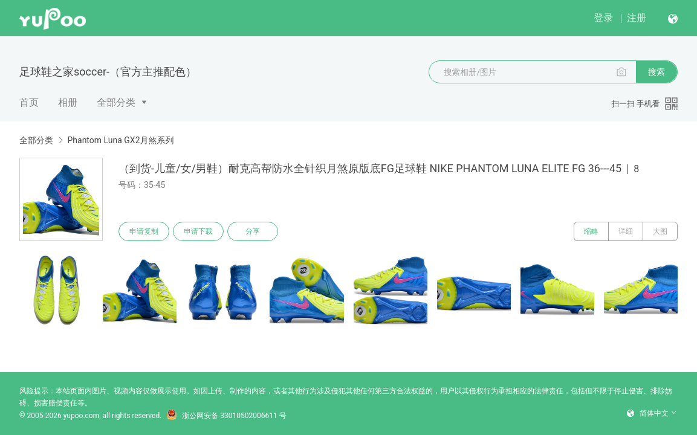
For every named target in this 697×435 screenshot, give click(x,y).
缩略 (591, 231)
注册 (636, 18)
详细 (625, 231)
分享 (252, 231)
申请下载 (198, 231)
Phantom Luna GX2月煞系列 (120, 140)
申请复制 (143, 231)
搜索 (656, 72)
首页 (29, 102)
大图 (660, 231)
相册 (67, 102)
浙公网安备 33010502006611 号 (226, 415)
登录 (603, 18)
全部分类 (116, 102)
